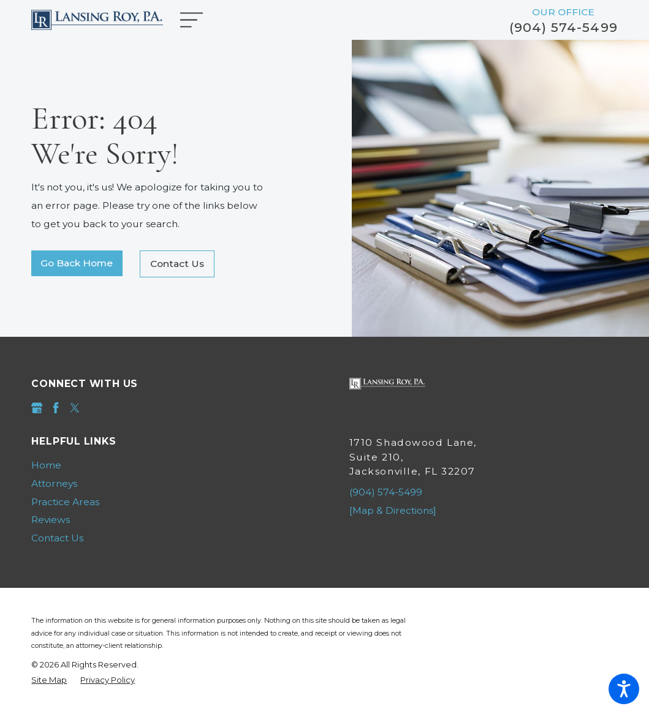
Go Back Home (76, 263)
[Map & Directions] (392, 510)
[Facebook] (55, 407)
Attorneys (54, 483)
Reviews (50, 519)
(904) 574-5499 (563, 27)
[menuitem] (165, 465)
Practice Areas (65, 502)
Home (46, 465)
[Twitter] (74, 407)
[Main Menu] (197, 19)
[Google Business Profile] (36, 407)
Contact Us (177, 263)
